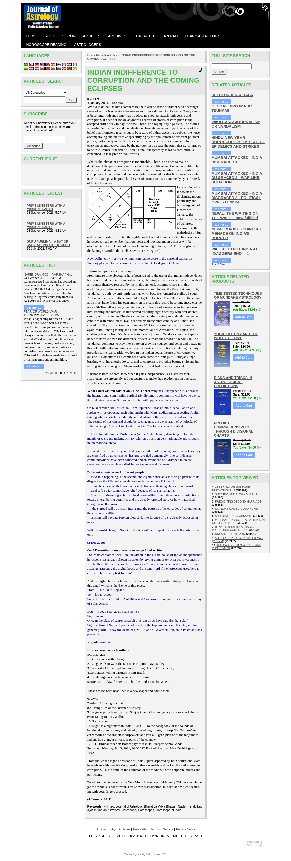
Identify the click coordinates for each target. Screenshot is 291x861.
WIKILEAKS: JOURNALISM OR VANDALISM (236, 124)
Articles (112, 55)
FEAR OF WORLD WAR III (42, 311)
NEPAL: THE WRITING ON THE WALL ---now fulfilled (235, 215)
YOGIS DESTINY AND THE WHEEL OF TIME (236, 336)
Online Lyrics (132, 854)
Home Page (95, 55)
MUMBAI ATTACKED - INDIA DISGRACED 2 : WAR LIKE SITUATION (237, 177)
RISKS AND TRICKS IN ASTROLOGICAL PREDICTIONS (233, 382)
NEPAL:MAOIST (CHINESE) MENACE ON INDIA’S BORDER (236, 233)
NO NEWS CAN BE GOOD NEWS (236, 508)
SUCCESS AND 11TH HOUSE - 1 (236, 494)
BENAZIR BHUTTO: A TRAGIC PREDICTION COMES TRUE (233, 528)
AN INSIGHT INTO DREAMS (233, 515)
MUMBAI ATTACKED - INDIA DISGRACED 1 (237, 159)
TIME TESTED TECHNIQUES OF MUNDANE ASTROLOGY (238, 295)
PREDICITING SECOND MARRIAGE (238, 501)
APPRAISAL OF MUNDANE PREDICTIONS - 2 (231, 489)
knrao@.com (103, 594)
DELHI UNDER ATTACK (233, 95)
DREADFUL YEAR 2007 (230, 533)
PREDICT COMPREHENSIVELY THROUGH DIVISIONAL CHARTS (233, 429)
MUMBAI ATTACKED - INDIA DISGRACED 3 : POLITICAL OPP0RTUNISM (237, 197)
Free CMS (160, 854)
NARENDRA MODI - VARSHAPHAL (48, 274)
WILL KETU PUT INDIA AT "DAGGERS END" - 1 (235, 251)
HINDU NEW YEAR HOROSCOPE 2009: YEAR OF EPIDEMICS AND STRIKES (238, 141)
